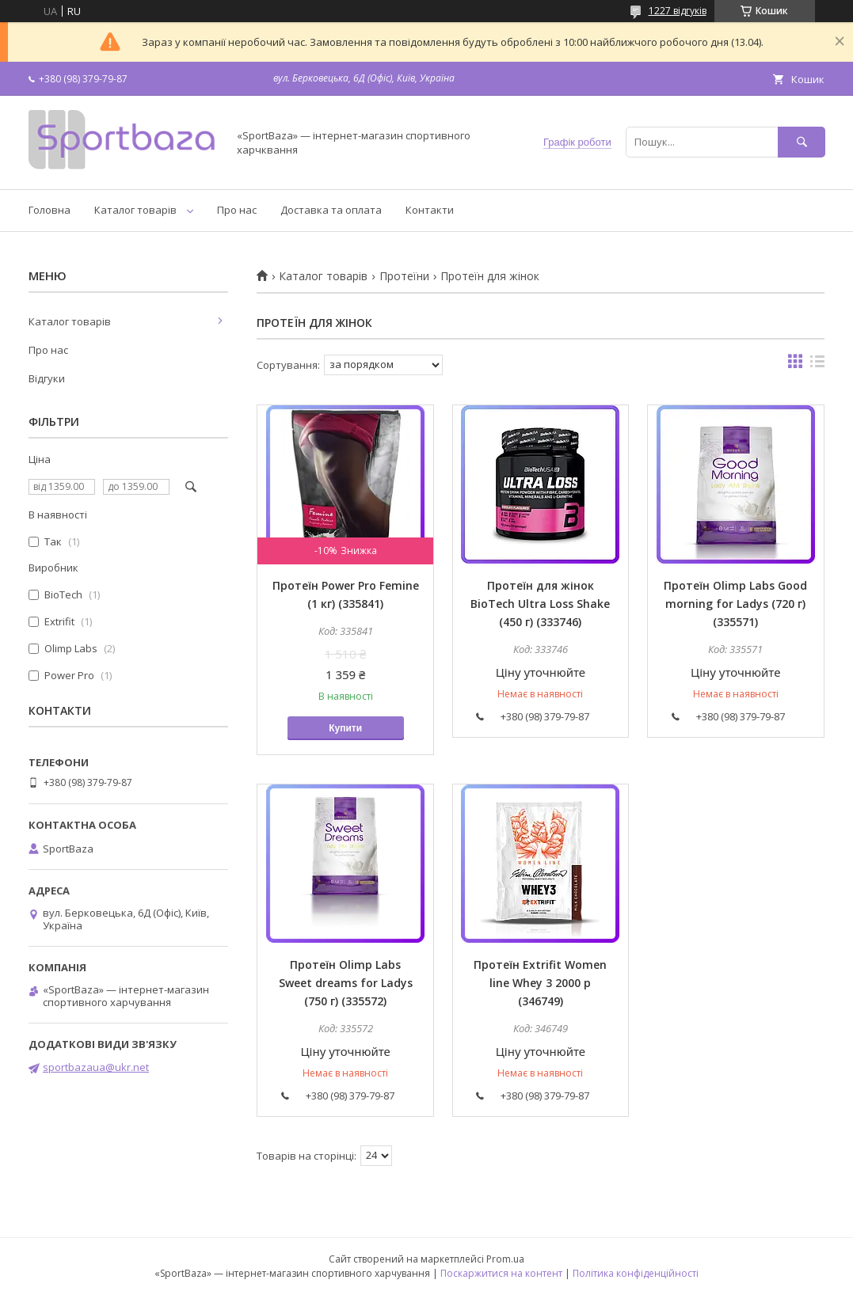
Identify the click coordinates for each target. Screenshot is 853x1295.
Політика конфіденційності (636, 1273)
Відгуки (47, 378)
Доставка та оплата (331, 210)
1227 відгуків (677, 10)
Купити (345, 728)
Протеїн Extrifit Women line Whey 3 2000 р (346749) (540, 982)
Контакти (430, 210)
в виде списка (817, 365)
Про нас (237, 210)
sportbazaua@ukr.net (96, 1067)
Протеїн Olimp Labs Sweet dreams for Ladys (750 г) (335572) (346, 982)
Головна (49, 210)
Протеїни (404, 276)
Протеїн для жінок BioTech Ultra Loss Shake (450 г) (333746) (540, 603)
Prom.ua (505, 1259)
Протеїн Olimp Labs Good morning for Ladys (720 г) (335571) (735, 603)
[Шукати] (801, 142)
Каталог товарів (135, 210)
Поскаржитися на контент (501, 1273)
